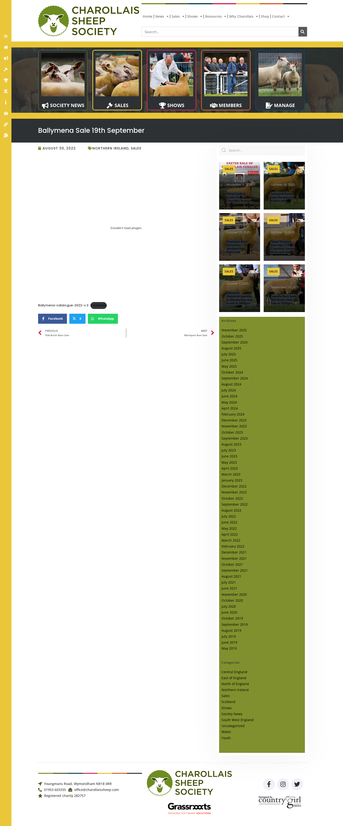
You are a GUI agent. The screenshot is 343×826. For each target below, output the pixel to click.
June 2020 (229, 612)
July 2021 (229, 582)
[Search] (302, 31)
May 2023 (229, 462)
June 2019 (229, 642)
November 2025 (234, 330)
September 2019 (235, 624)
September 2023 (235, 438)
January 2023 (232, 480)
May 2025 (229, 366)
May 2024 (229, 402)
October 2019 (232, 618)
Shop (265, 16)
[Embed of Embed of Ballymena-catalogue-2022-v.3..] (126, 227)
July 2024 (229, 390)
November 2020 (234, 594)
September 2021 (235, 570)
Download (99, 305)
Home (147, 16)
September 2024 (235, 378)
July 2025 (229, 354)
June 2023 (229, 456)
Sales (178, 16)
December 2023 (234, 420)
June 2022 (229, 522)
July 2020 (229, 606)
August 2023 (231, 444)
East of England (234, 678)
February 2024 (233, 414)
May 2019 (229, 648)
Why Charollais (243, 16)
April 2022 (230, 534)
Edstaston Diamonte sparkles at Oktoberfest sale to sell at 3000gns (239, 298)
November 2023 (234, 426)
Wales (226, 731)
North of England (235, 684)
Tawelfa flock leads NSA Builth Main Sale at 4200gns (284, 299)
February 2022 (233, 546)
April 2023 (230, 468)
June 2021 (229, 588)
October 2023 (232, 432)
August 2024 (231, 384)
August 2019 (231, 630)
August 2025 (231, 348)
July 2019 (229, 636)
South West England (238, 720)
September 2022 (235, 504)
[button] (5, 36)
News (162, 16)
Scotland (228, 701)
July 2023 (229, 450)
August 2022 (231, 510)
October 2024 (232, 372)
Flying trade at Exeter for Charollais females (238, 197)
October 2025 (232, 336)
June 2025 (229, 360)
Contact (280, 16)
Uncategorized (233, 725)
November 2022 (234, 492)
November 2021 (234, 558)
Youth (226, 738)
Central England (234, 672)
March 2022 (231, 540)
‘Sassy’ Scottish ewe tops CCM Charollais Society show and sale (283, 247)
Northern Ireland (110, 148)
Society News (232, 714)
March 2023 (231, 474)
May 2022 (229, 528)
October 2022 (232, 498)
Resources (215, 16)
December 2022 (234, 486)
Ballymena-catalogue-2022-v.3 (63, 305)
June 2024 (229, 396)
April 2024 (230, 408)
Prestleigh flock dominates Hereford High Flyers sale (236, 247)
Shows (194, 16)
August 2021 (231, 576)
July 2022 (229, 516)
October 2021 (232, 564)
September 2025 (235, 342)
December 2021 (234, 552)
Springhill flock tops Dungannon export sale (282, 197)
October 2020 (232, 600)
